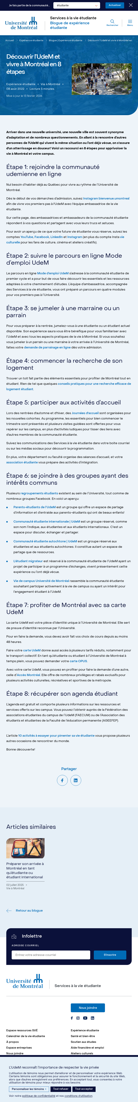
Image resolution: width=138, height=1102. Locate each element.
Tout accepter (84, 1089)
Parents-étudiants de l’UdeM (35, 508)
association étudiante (22, 463)
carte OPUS (81, 662)
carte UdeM (32, 651)
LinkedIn (57, 238)
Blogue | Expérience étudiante (66, 41)
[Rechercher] (112, 23)
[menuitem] (36, 1032)
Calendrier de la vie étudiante (25, 1038)
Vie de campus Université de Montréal (42, 582)
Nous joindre (88, 1009)
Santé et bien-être (83, 1038)
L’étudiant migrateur (28, 562)
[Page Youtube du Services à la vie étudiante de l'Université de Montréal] (85, 1020)
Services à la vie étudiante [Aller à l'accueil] (73, 18)
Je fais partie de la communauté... (27, 5)
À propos (12, 1043)
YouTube (26, 238)
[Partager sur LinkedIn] (75, 781)
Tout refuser (60, 1089)
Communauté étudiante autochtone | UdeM (46, 542)
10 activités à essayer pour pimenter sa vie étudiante (57, 736)
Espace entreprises (19, 1049)
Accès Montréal (29, 676)
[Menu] (127, 23)
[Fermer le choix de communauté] (128, 5)
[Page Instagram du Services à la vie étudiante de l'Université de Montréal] (77, 1020)
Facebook (42, 238)
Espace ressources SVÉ (22, 1032)
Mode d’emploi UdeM (53, 274)
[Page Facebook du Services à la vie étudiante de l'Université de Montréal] (72, 1020)
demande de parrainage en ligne (48, 348)
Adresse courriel (25, 947)
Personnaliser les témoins (29, 1089)
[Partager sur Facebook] (62, 781)
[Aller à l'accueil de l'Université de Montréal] (21, 24)
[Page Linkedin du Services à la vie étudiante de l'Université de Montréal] (92, 1020)
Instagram (76, 238)
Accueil (9, 41)
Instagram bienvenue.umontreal (107, 199)
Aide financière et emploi (87, 1049)
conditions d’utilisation (78, 1096)
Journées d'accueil (85, 414)
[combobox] (75, 5)
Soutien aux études (83, 1043)
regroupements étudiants (39, 494)
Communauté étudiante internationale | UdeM (48, 522)
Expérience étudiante (31, 41)
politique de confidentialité (38, 1096)
